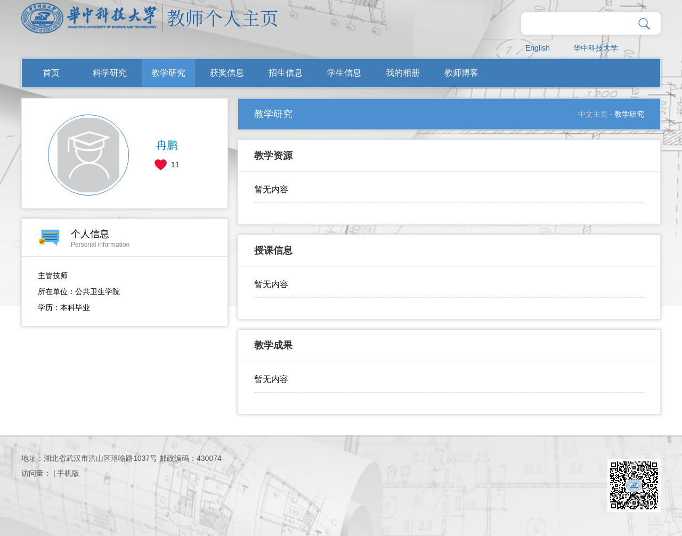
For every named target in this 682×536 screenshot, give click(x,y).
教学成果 (273, 345)
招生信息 (286, 72)
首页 (51, 72)
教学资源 (273, 155)
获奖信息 (227, 72)
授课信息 (273, 250)
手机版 (68, 473)
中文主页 (593, 114)
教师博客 (461, 72)
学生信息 (344, 72)
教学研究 (168, 72)
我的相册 (403, 72)
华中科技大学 (595, 48)
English (537, 48)
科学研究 (110, 72)
